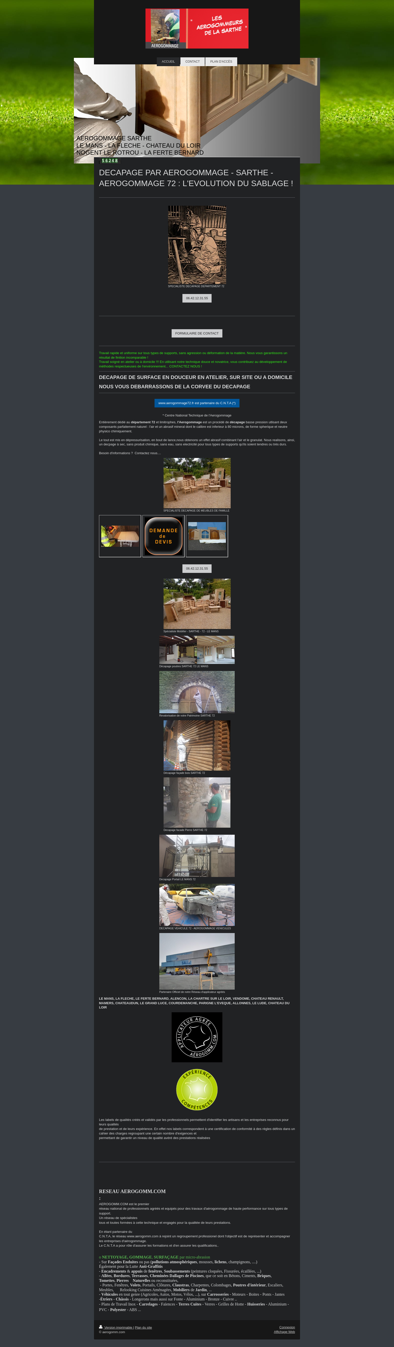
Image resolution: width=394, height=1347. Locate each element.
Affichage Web (284, 1332)
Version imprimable (116, 1327)
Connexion (287, 1327)
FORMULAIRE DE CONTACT (197, 333)
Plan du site (143, 1327)
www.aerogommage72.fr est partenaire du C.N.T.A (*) (196, 403)
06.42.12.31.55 (197, 298)
